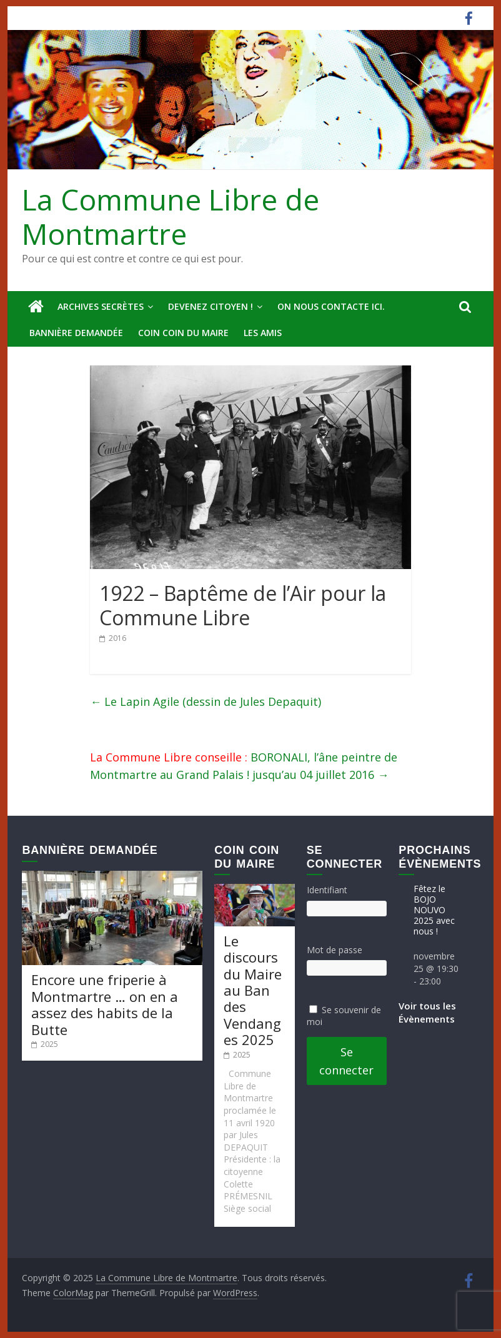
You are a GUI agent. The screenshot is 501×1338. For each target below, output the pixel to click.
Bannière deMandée (76, 333)
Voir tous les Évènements (427, 1012)
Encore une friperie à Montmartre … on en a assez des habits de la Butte (104, 1004)
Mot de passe (334, 950)
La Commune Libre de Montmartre (170, 216)
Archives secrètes (100, 306)
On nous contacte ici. (331, 306)
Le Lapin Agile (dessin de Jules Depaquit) (205, 701)
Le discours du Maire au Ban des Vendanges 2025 (253, 990)
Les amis (263, 333)
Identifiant (327, 890)
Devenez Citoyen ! (210, 306)
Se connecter (346, 1061)
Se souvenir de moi (344, 1016)
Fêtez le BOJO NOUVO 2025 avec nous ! (434, 909)
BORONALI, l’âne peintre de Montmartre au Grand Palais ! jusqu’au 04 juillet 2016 (243, 766)
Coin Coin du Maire (183, 333)
